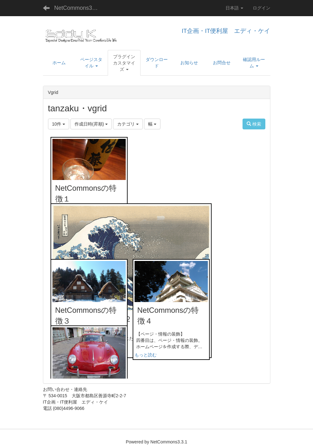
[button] (124, 63)
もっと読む (146, 354)
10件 (58, 124)
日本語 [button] (234, 7)
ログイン (261, 7)
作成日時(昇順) (91, 124)
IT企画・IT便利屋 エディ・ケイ (226, 31)
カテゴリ (128, 124)
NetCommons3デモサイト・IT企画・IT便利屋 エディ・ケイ (81, 8)
